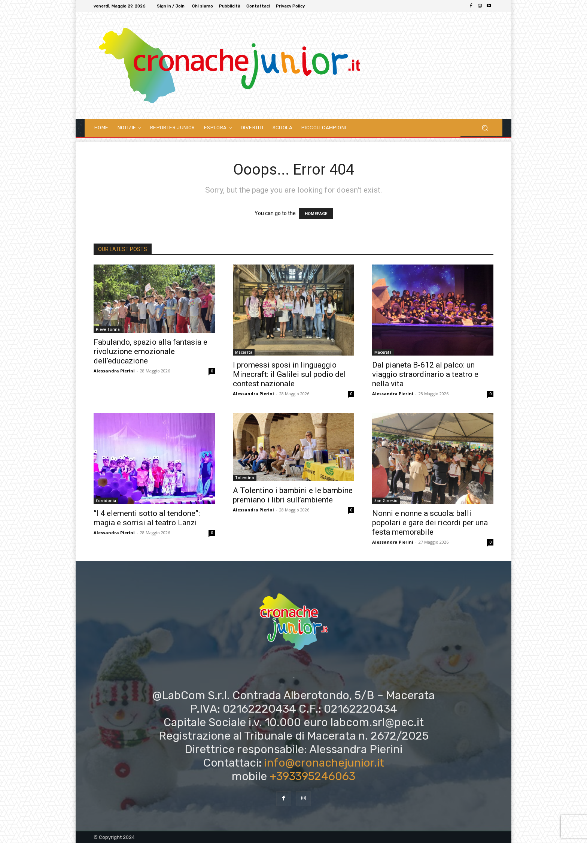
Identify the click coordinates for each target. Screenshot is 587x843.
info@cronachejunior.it (324, 763)
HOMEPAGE (316, 213)
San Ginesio (386, 500)
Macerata (243, 352)
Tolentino (244, 477)
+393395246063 (312, 776)
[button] (484, 127)
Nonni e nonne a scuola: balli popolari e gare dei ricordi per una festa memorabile (430, 523)
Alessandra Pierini (114, 371)
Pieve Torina (108, 329)
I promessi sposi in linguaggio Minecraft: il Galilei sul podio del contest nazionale (289, 374)
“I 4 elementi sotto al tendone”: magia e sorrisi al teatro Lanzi (147, 518)
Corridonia (106, 500)
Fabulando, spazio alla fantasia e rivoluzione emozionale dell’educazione (150, 351)
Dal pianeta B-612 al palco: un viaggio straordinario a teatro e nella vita (425, 374)
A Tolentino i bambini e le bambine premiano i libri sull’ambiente (293, 495)
